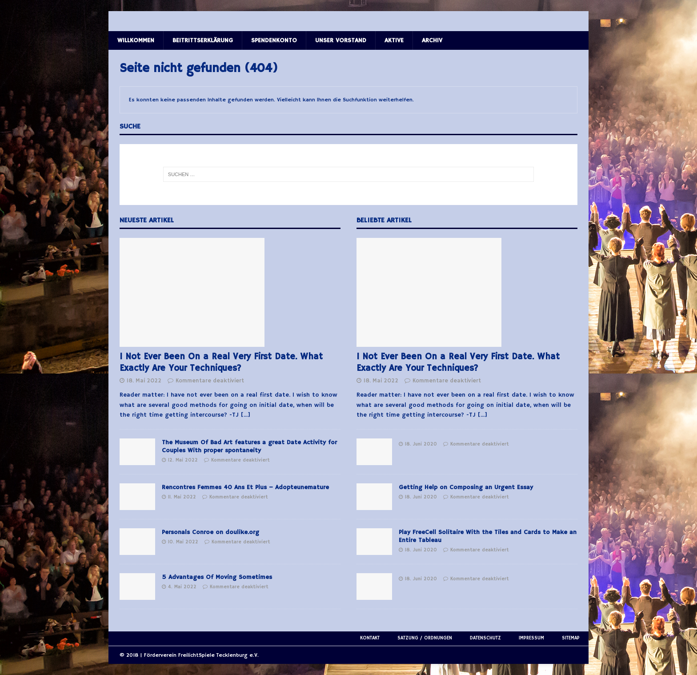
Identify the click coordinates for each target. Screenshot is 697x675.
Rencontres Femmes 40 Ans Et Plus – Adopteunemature (245, 487)
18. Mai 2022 (144, 381)
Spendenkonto (274, 40)
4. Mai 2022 (182, 587)
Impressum (531, 638)
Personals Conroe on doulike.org (210, 532)
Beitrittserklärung (202, 40)
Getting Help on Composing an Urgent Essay (466, 487)
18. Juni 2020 (421, 444)
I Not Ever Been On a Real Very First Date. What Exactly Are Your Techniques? (221, 362)
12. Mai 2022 (183, 460)
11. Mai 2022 (182, 497)
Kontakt (370, 638)
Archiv (432, 40)
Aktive (394, 40)
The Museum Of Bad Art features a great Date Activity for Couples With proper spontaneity (249, 446)
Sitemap (571, 638)
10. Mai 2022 (183, 542)
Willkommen (135, 40)
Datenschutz (485, 638)
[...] (245, 415)
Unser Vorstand (340, 40)
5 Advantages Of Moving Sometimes (217, 577)
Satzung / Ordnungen (424, 638)
